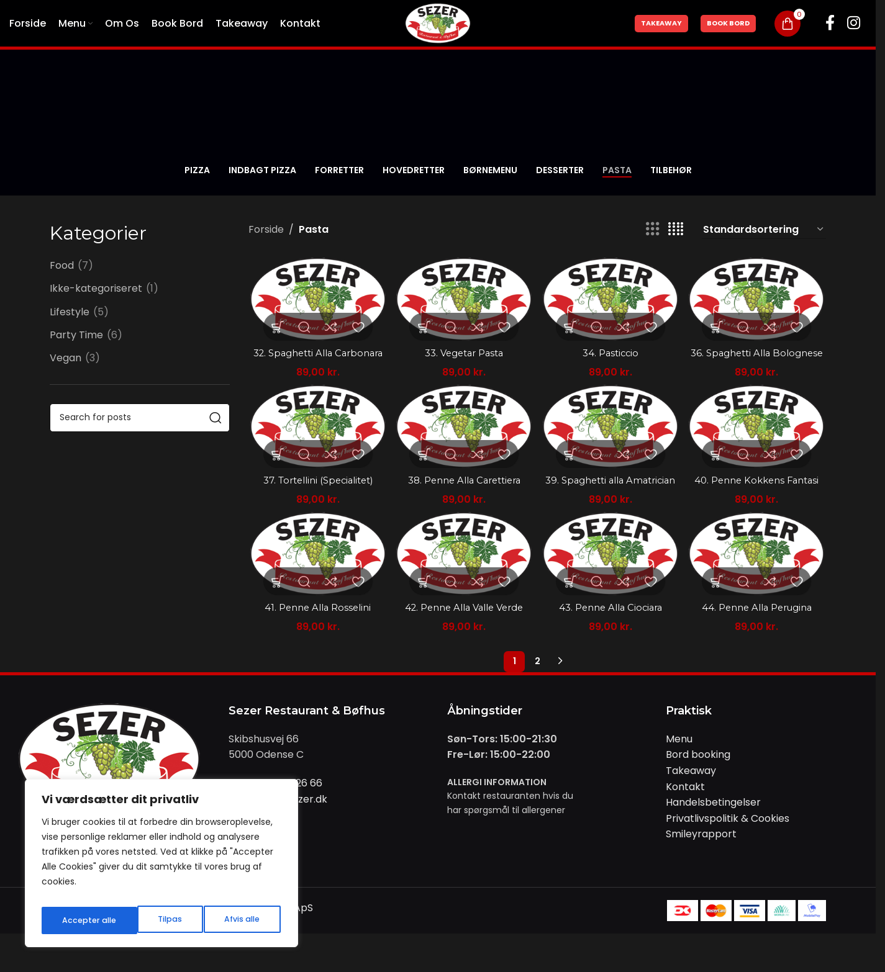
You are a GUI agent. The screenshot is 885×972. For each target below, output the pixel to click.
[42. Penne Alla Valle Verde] (464, 586)
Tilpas (72, 920)
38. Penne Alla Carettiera (463, 494)
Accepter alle (234, 920)
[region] (161, 867)
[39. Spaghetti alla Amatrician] (611, 442)
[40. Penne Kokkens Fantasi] (759, 442)
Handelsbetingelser (713, 833)
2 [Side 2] (537, 692)
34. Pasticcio (611, 350)
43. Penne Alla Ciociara (610, 639)
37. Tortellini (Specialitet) (316, 494)
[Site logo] (437, 23)
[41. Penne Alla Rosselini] (316, 586)
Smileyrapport (701, 865)
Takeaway (661, 23)
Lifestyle (69, 312)
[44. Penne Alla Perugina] (759, 586)
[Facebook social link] (830, 23)
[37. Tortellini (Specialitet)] (316, 442)
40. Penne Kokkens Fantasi (758, 494)
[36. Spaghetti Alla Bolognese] (759, 298)
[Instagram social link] (853, 23)
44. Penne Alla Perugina (758, 639)
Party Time (76, 335)
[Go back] (65, 170)
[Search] (140, 417)
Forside (266, 229)
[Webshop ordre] (764, 229)
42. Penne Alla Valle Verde (463, 639)
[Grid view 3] (653, 229)
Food (62, 265)
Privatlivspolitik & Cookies (727, 849)
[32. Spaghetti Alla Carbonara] (316, 298)
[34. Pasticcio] (611, 298)
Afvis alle (144, 920)
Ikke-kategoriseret (96, 288)
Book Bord (728, 23)
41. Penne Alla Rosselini (316, 639)
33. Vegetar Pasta (463, 350)
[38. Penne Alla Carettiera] (464, 442)
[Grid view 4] (675, 229)
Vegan (65, 358)
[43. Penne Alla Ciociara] (611, 586)
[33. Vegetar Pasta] (464, 298)
